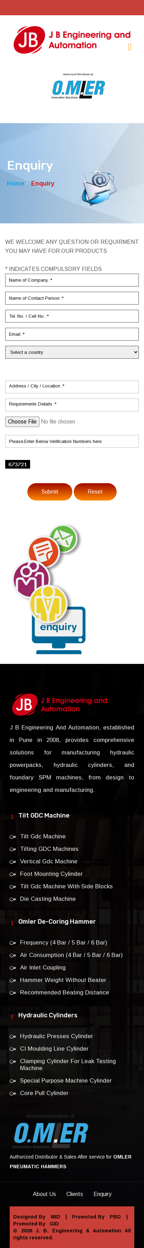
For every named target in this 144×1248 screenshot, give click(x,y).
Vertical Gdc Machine (49, 861)
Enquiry (102, 1194)
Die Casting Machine (48, 899)
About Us (44, 1194)
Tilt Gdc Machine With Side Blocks (66, 886)
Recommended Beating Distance (64, 992)
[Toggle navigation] (130, 47)
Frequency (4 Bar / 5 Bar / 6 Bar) (63, 942)
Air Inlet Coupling (43, 967)
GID (53, 1223)
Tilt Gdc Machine (43, 836)
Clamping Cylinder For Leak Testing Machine (68, 1064)
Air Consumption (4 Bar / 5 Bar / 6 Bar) (71, 955)
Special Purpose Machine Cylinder (66, 1080)
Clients (74, 1194)
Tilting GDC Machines (49, 849)
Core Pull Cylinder (44, 1093)
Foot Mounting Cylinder (51, 874)
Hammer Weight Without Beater (63, 980)
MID (54, 1217)
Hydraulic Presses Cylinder (56, 1036)
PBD (114, 1217)
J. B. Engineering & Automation (78, 1230)
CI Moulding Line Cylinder (54, 1048)
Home (15, 183)
